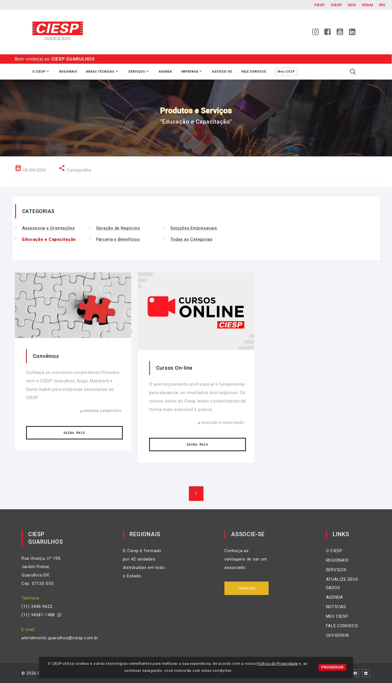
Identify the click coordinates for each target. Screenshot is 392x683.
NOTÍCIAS (336, 606)
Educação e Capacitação (49, 239)
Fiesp (319, 5)
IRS (382, 5)
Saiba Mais (74, 432)
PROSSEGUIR (332, 667)
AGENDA (334, 597)
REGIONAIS (337, 560)
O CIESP (334, 550)
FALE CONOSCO (342, 625)
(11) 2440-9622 (37, 606)
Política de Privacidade (277, 663)
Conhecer (246, 588)
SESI (352, 5)
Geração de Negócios (118, 228)
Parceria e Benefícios (118, 239)
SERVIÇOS (336, 569)
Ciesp (336, 5)
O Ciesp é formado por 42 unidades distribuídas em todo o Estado (144, 563)
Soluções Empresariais (193, 228)
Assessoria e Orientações (48, 228)
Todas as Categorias (191, 239)
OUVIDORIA (337, 635)
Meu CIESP (286, 71)
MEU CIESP (337, 616)
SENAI (367, 5)
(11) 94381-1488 (42, 614)
